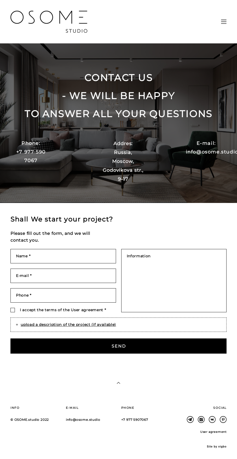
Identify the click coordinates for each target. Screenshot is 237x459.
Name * (23, 256)
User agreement (87, 310)
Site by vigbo (217, 446)
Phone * (23, 295)
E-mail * (24, 275)
